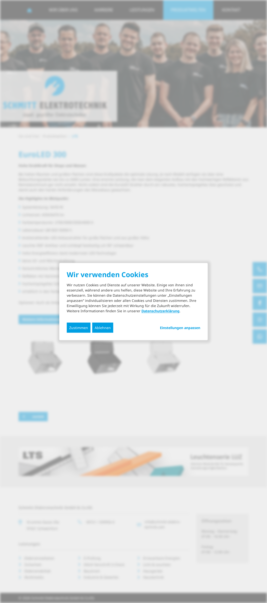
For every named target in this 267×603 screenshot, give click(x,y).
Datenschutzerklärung (160, 311)
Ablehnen (103, 327)
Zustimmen (78, 327)
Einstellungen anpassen (180, 327)
